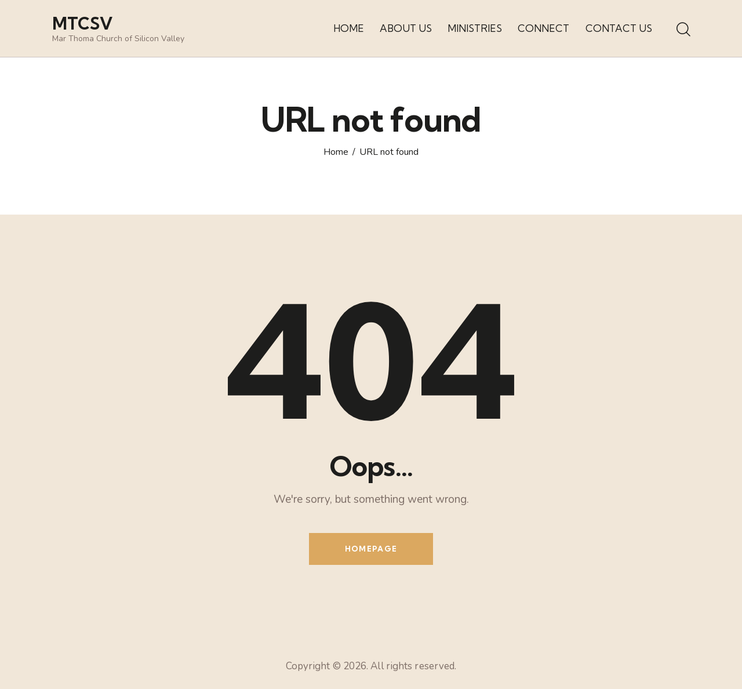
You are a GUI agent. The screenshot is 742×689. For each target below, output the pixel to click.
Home (335, 152)
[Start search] (682, 30)
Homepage (371, 548)
